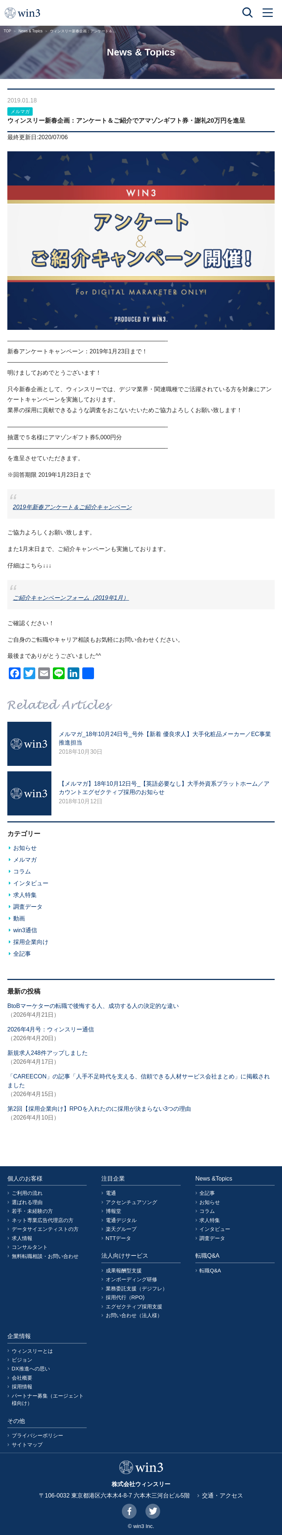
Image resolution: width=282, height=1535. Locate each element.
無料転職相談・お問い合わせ (45, 1256)
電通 (111, 1193)
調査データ (28, 907)
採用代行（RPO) (125, 1297)
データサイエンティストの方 (45, 1229)
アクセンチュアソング (131, 1202)
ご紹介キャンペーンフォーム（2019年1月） (71, 598)
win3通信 (25, 930)
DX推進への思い (31, 1369)
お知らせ (25, 848)
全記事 (22, 954)
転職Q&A (210, 1270)
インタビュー (30, 883)
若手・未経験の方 (32, 1211)
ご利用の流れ (27, 1193)
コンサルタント (30, 1247)
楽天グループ (121, 1229)
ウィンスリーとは (32, 1351)
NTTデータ (118, 1238)
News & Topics (30, 31)
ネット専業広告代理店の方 (42, 1220)
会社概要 (22, 1378)
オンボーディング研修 (131, 1279)
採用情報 (22, 1387)
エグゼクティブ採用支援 (134, 1306)
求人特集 (25, 895)
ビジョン (22, 1360)
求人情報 (22, 1238)
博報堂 (113, 1211)
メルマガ (20, 111)
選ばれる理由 (27, 1202)
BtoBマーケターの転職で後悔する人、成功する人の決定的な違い (93, 1006)
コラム (22, 871)
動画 (19, 918)
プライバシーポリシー (37, 1435)
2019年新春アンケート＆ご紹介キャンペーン (72, 507)
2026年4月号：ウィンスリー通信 (50, 1029)
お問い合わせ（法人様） (134, 1315)
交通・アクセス (222, 1495)
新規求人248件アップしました (47, 1053)
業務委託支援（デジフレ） (136, 1288)
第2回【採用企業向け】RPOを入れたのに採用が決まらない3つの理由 (99, 1109)
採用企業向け (30, 942)
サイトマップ (27, 1445)
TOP (7, 31)
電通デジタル (121, 1220)
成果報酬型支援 (124, 1270)
